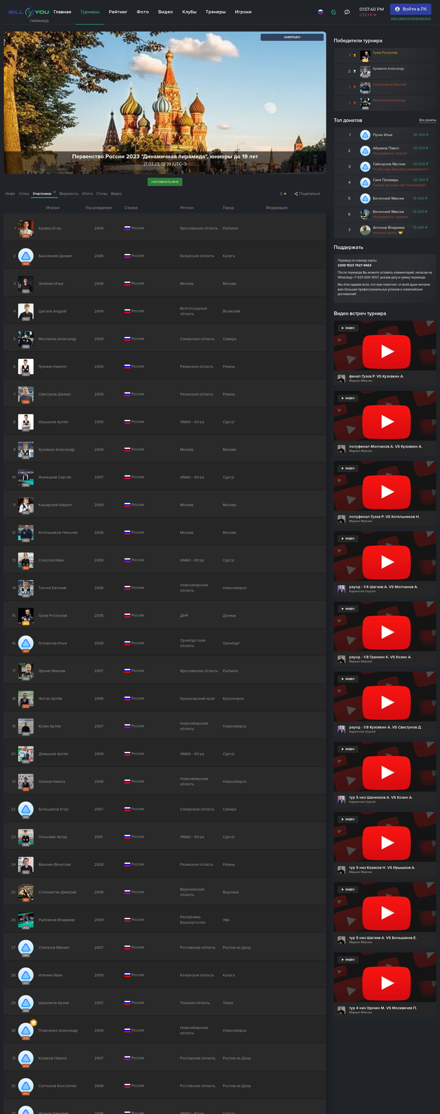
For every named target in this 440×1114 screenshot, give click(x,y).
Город (228, 207)
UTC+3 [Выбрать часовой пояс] (368, 15)
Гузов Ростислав (385, 53)
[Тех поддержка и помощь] (348, 12)
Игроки (53, 207)
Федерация (277, 207)
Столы (101, 193)
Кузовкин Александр (388, 69)
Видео (116, 193)
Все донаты (427, 120)
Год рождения (99, 207)
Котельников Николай (389, 84)
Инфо (10, 193)
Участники (44, 193)
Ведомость (69, 193)
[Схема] (334, 12)
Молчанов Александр (389, 100)
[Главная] (29, 12)
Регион (187, 207)
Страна (131, 207)
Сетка (24, 193)
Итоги (87, 193)
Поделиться (307, 193)
